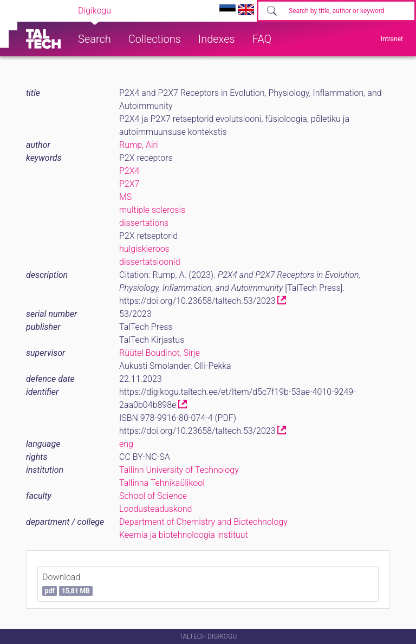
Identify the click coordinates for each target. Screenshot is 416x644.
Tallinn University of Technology (179, 470)
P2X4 (129, 171)
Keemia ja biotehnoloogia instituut (183, 535)
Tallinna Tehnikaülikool (162, 483)
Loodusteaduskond (155, 509)
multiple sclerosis (152, 210)
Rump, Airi (138, 145)
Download (67, 584)
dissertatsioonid (149, 262)
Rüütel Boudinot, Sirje (159, 353)
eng (126, 444)
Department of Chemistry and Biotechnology (203, 522)
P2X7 (129, 184)
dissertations (143, 223)
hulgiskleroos (144, 249)
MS (125, 197)
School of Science (153, 496)
